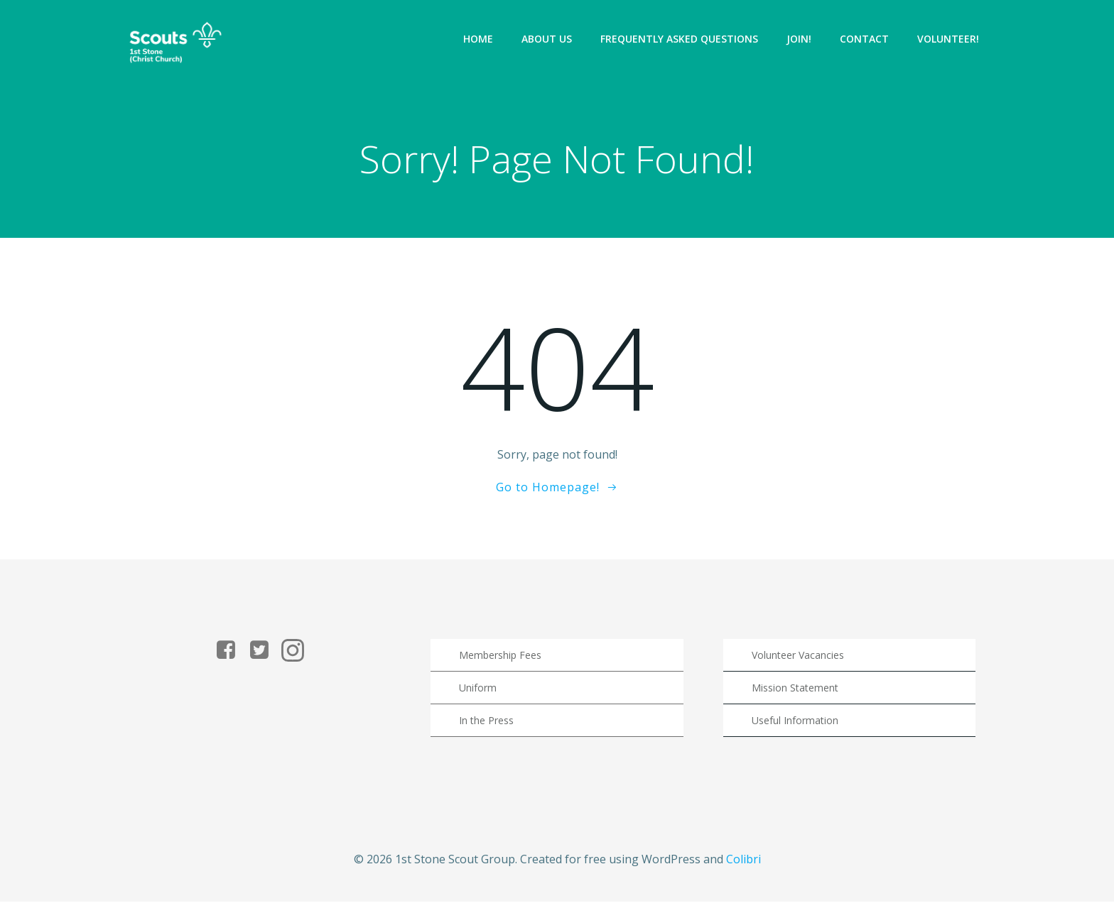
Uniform (480, 695)
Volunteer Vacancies (798, 662)
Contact (865, 38)
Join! (800, 38)
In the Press (488, 728)
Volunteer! (949, 38)
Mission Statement (795, 695)
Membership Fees (502, 662)
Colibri (743, 871)
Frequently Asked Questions (680, 38)
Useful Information (795, 728)
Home (479, 38)
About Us (548, 38)
